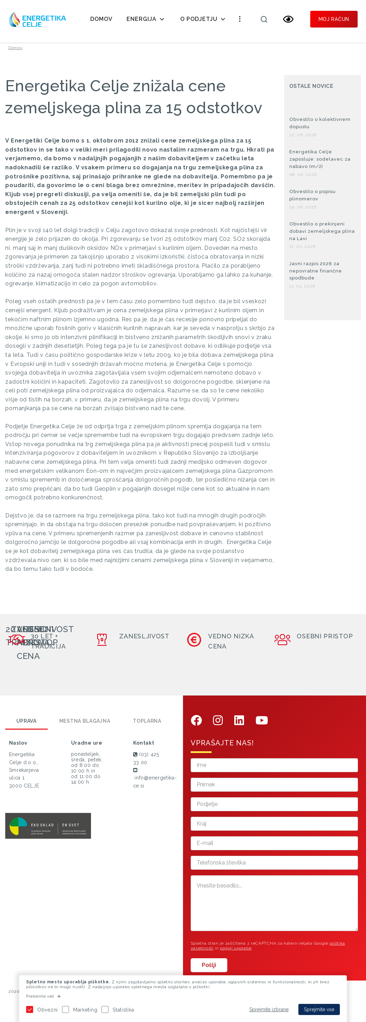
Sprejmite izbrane (269, 1009)
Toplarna (147, 726)
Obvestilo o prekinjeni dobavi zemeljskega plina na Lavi (322, 236)
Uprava (26, 726)
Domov (101, 19)
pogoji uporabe (235, 953)
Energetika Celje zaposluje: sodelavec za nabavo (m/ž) (320, 164)
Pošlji (209, 970)
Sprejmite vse (319, 1009)
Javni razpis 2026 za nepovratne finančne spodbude (315, 276)
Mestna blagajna (84, 726)
